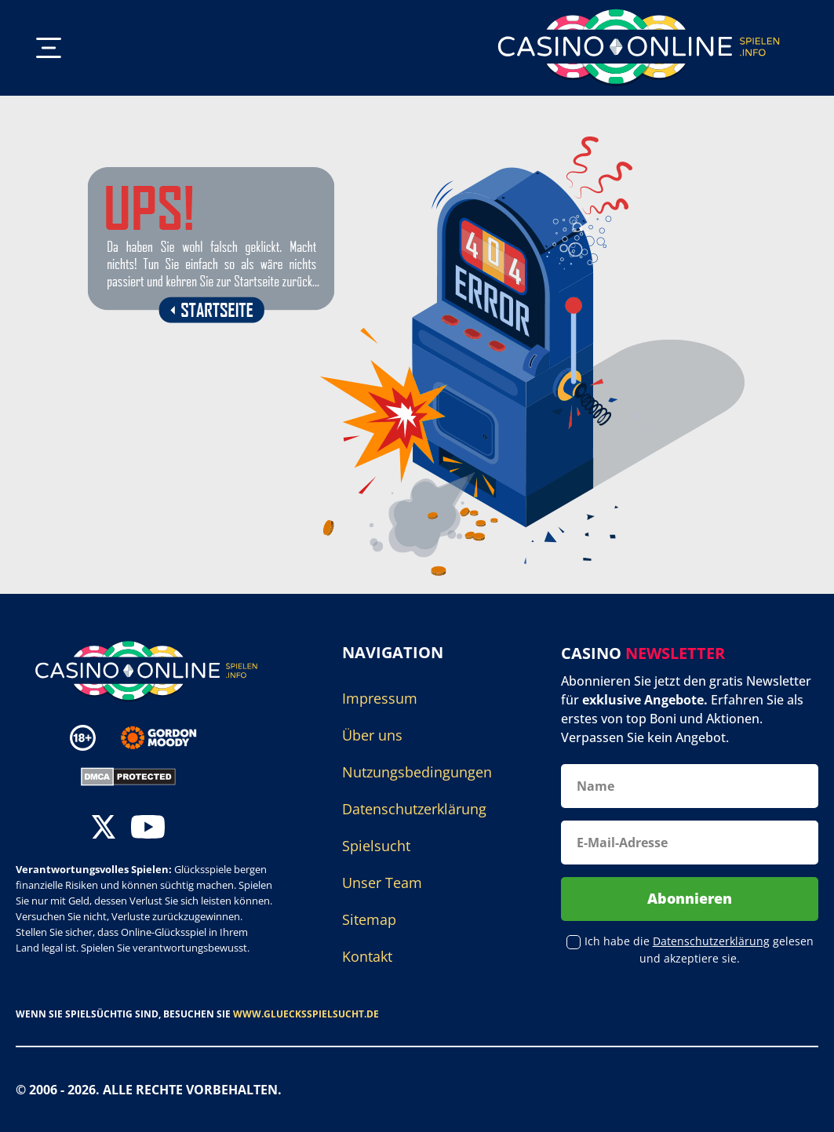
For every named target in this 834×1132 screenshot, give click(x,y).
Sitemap (369, 919)
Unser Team (382, 882)
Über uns (372, 735)
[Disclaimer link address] (170, 738)
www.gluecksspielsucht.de (306, 1014)
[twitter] (103, 829)
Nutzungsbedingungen (417, 772)
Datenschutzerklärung (414, 808)
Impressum (379, 698)
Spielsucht (376, 845)
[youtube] (148, 829)
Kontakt (367, 956)
